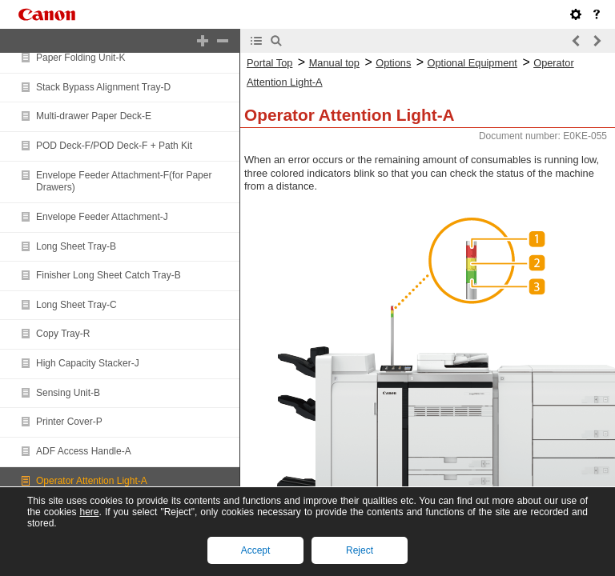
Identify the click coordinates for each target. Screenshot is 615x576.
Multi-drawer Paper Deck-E (93, 116)
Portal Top (269, 63)
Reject (359, 550)
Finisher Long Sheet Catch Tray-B (108, 275)
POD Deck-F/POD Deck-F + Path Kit (114, 145)
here (88, 512)
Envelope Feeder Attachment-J (102, 216)
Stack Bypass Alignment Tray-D (103, 87)
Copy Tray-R (63, 333)
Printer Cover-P (69, 421)
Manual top (334, 63)
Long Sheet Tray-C (76, 304)
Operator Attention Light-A (91, 480)
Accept (256, 550)
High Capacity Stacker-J (87, 363)
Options (393, 63)
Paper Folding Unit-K (80, 57)
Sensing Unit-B (68, 392)
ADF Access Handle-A (83, 451)
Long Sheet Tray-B (76, 246)
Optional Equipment (472, 63)
